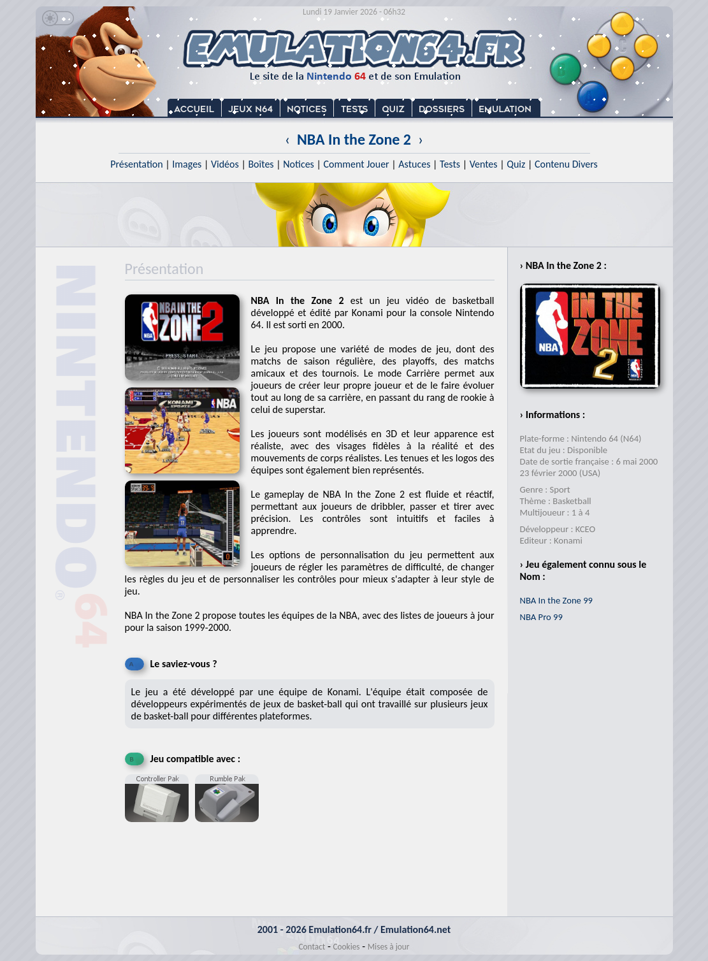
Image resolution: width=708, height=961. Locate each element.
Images (186, 164)
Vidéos (225, 164)
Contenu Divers (566, 164)
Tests (450, 164)
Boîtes (260, 164)
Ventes (484, 164)
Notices (298, 164)
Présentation (136, 164)
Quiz (516, 164)
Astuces (414, 164)
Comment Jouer (356, 164)
